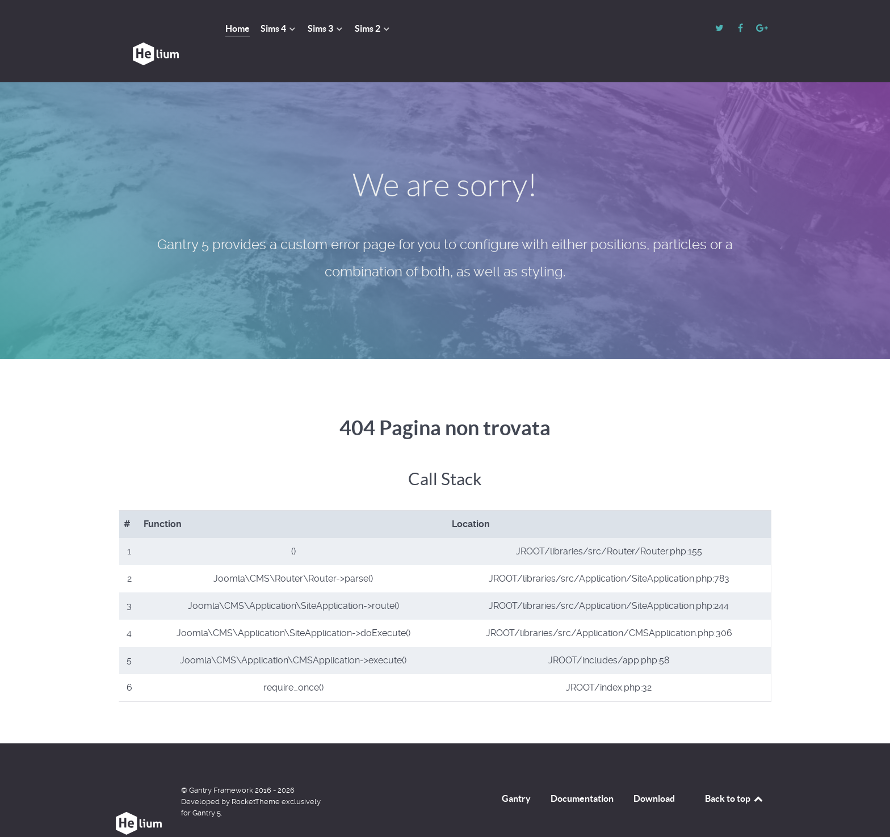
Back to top (734, 773)
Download (654, 773)
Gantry (516, 773)
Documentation (582, 773)
